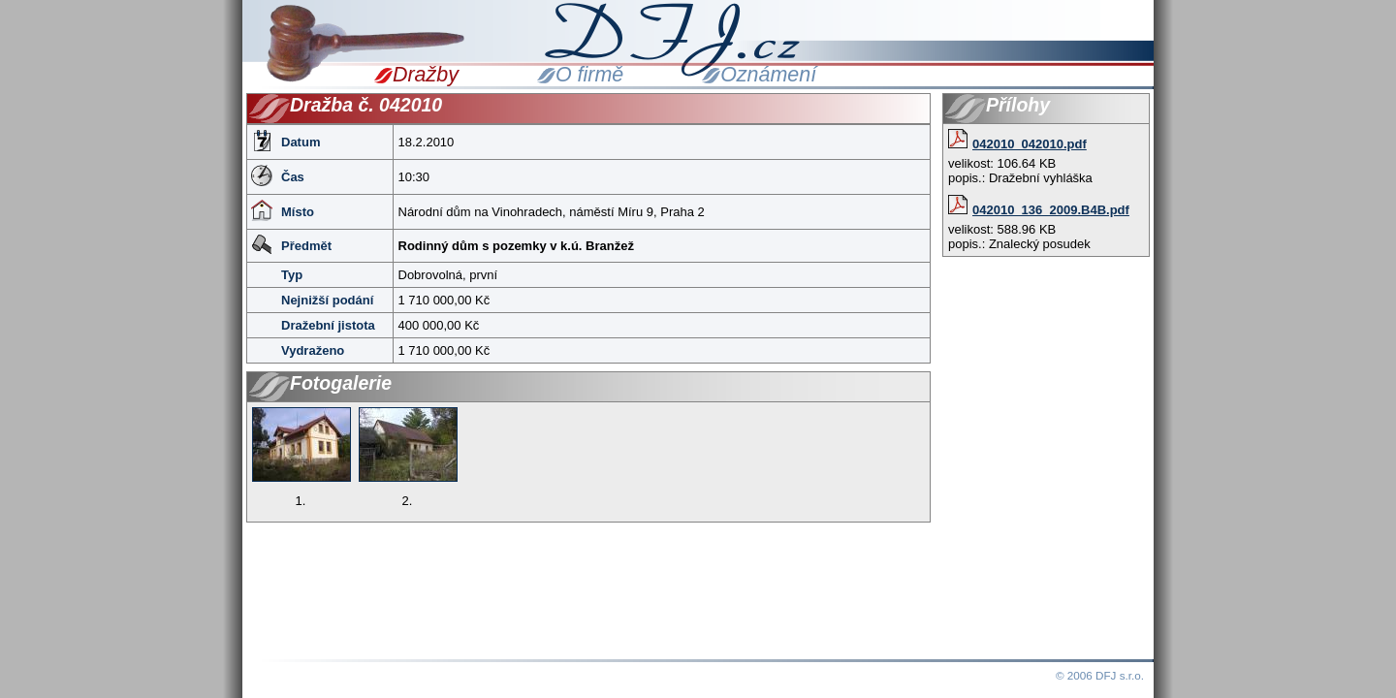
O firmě (589, 74)
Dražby (426, 74)
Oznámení (768, 74)
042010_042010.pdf (1017, 144)
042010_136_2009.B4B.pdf (1038, 210)
